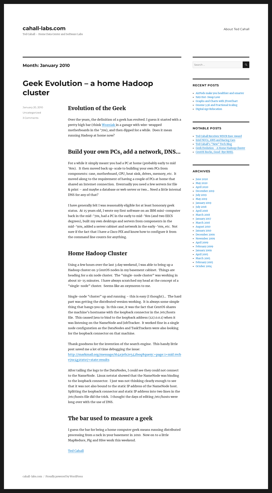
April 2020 (202, 187)
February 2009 (204, 246)
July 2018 (201, 207)
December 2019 (205, 191)
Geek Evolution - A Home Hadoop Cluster (220, 148)
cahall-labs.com (44, 28)
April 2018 (202, 210)
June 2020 (202, 179)
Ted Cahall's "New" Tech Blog (214, 144)
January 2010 (203, 230)
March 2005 (203, 258)
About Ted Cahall (236, 29)
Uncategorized (32, 112)
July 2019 (201, 195)
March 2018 (203, 214)
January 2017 (203, 218)
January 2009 (204, 250)
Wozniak (109, 125)
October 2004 (204, 266)
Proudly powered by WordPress (64, 476)
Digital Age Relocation (209, 109)
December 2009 (205, 234)
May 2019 (201, 199)
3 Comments (30, 117)
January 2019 (203, 203)
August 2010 (203, 226)
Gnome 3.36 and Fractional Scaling (216, 105)
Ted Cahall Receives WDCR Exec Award (219, 136)
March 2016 (203, 222)
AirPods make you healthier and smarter (220, 93)
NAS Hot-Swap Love (208, 97)
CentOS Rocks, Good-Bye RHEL (214, 152)
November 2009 (205, 238)
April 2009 (202, 242)
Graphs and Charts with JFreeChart (217, 101)
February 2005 (204, 262)
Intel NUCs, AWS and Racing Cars (215, 140)
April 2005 (202, 254)
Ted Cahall (76, 451)
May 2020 (201, 183)
